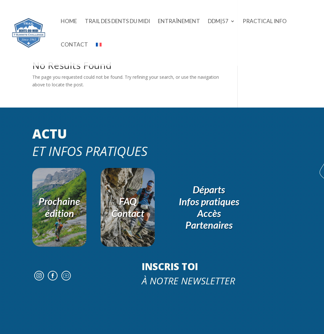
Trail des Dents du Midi (117, 21)
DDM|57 (218, 21)
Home (69, 21)
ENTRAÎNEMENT (179, 21)
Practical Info (265, 21)
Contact (74, 45)
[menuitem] (99, 54)
